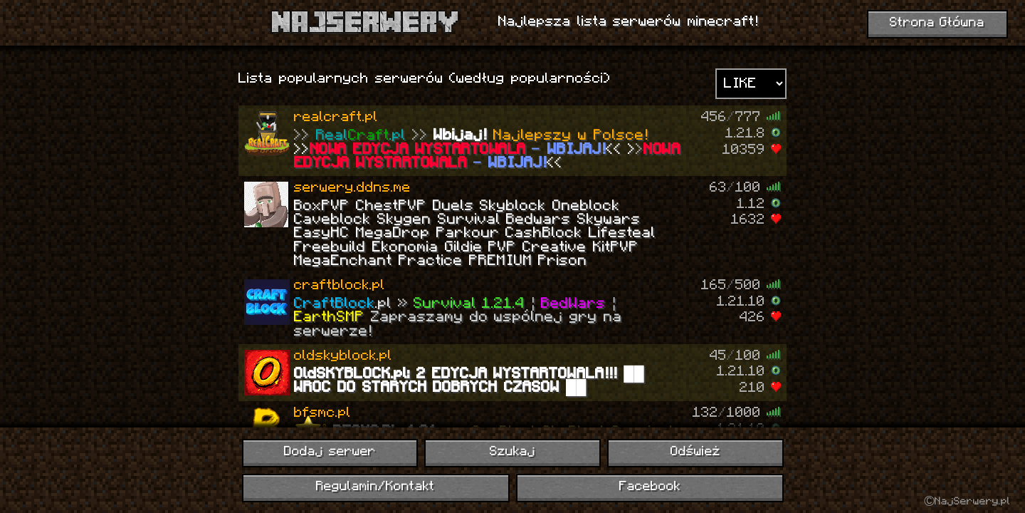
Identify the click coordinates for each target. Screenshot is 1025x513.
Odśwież (695, 452)
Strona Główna (937, 23)
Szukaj (512, 452)
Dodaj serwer (330, 452)
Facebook (649, 487)
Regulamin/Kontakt (375, 487)
